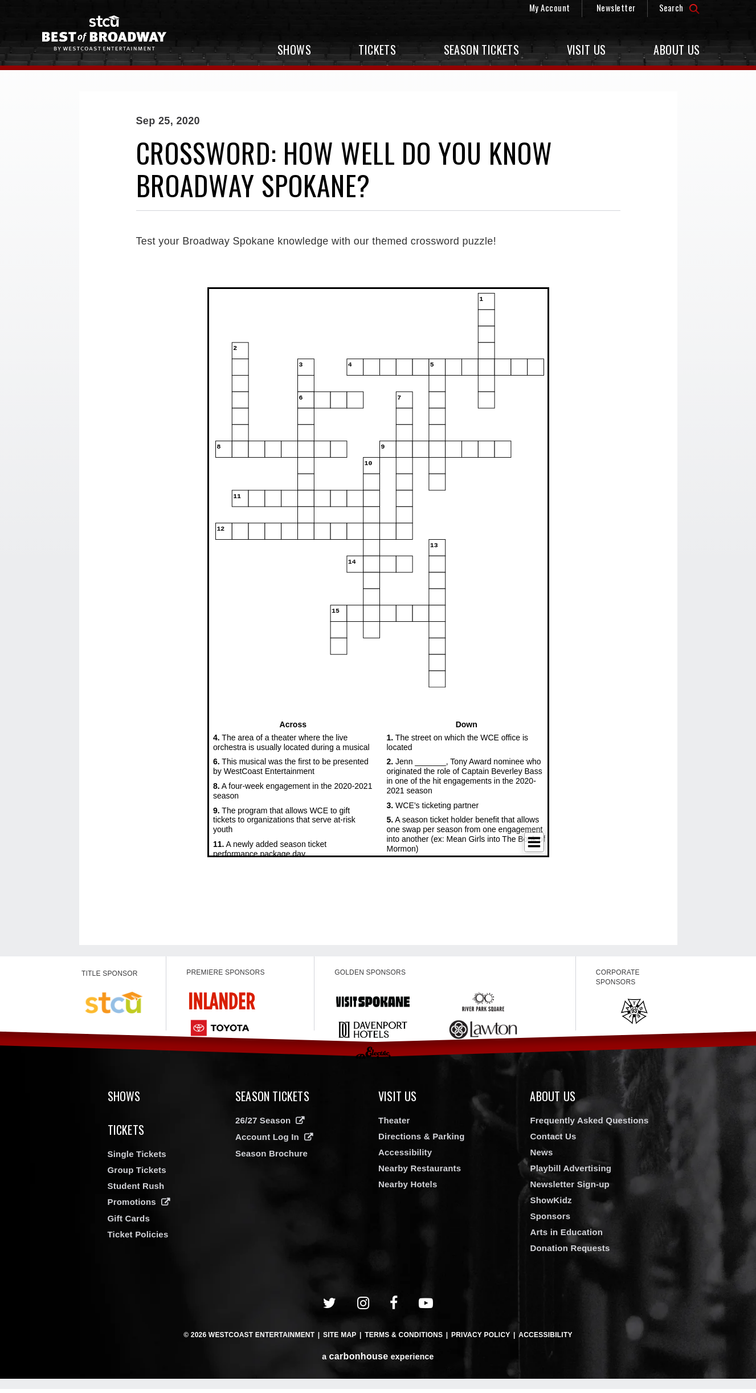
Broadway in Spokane (113, 37)
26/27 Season (263, 1124)
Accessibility (405, 1156)
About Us (676, 49)
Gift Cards (129, 1226)
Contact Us (553, 1140)
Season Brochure (271, 1157)
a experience (378, 1360)
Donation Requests (570, 1252)
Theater (394, 1124)
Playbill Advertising (570, 1172)
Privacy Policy (480, 1339)
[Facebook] (394, 1307)
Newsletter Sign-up (569, 1188)
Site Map (340, 1339)
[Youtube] (426, 1307)
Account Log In (267, 1141)
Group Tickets (137, 1178)
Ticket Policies (138, 1242)
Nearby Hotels (407, 1188)
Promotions (132, 1210)
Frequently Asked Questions (589, 1124)
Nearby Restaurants (419, 1172)
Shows (294, 49)
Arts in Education (566, 1236)
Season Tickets (482, 49)
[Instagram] (363, 1307)
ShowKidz (550, 1204)
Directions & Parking (421, 1140)
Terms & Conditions (404, 1339)
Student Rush (136, 1194)
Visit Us (586, 49)
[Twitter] (330, 1307)
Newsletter (616, 7)
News (541, 1156)
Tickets (377, 49)
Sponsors (550, 1220)
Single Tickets (137, 1162)
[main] (378, 518)
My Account (549, 7)
